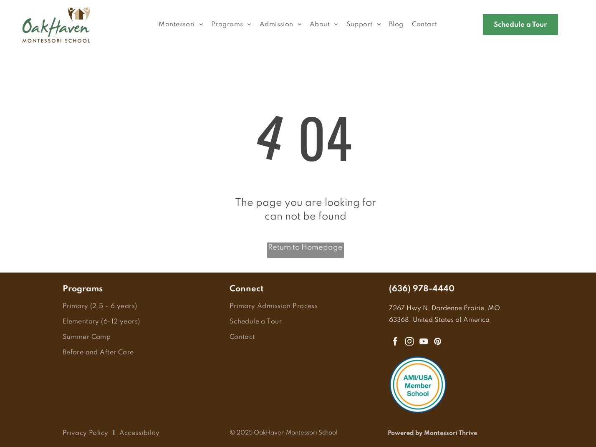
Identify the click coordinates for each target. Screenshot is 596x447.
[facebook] (395, 342)
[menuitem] (180, 24)
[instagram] (409, 342)
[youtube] (423, 342)
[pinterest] (438, 342)
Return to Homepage (305, 247)
